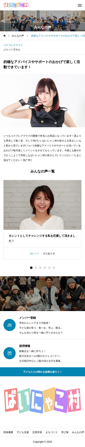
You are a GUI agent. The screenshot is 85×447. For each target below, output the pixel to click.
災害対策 (37, 432)
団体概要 (8, 432)
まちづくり (52, 432)
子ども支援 (23, 432)
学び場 (64, 432)
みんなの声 (78, 432)
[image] (42, 205)
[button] (36, 267)
